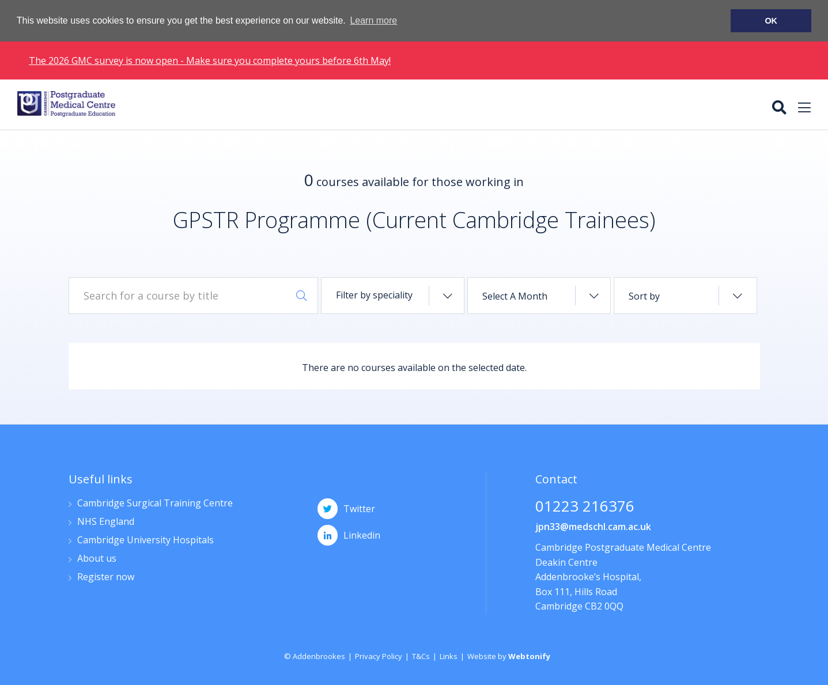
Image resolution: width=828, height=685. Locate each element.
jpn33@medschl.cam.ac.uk (593, 526)
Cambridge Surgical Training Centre (155, 503)
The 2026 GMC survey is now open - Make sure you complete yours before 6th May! (210, 60)
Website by (508, 656)
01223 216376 (584, 507)
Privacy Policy (378, 656)
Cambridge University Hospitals (145, 540)
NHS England (105, 522)
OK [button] (771, 20)
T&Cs (421, 656)
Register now (105, 577)
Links (449, 656)
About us (96, 559)
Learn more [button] (373, 20)
